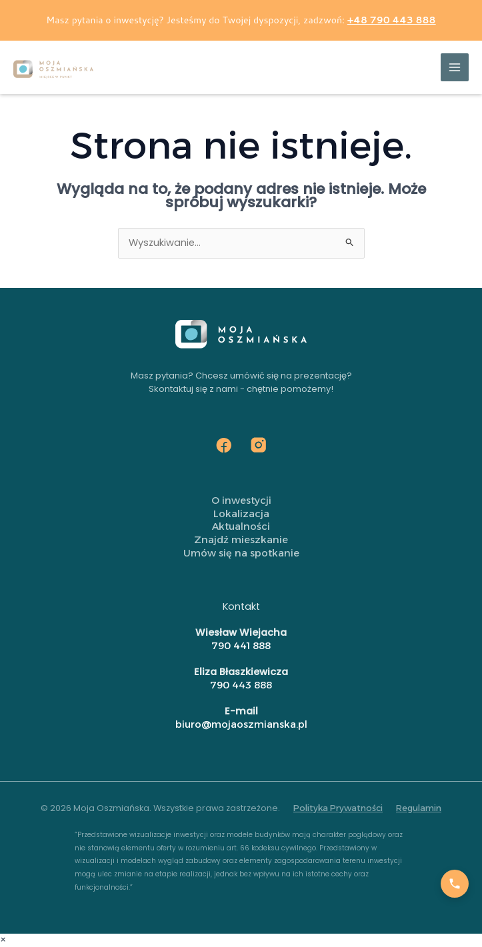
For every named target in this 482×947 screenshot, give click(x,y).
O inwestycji (241, 500)
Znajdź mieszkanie (241, 540)
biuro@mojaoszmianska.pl (241, 724)
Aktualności (241, 526)
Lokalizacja (241, 514)
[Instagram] (258, 445)
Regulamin (418, 808)
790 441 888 (241, 646)
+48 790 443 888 (391, 20)
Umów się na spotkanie (241, 553)
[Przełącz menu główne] (455, 67)
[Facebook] (224, 445)
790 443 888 (241, 685)
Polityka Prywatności (338, 808)
